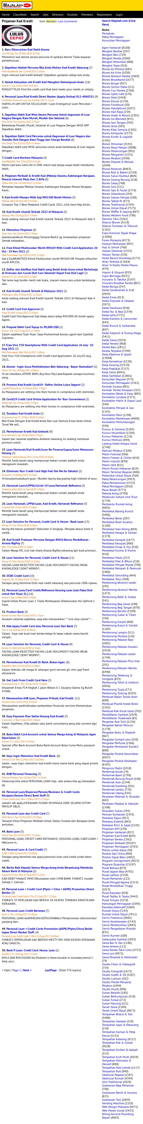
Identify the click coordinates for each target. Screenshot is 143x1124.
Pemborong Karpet (114, 622)
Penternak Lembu (113, 789)
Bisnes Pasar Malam (114, 147)
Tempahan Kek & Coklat (117, 1042)
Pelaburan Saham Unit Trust (119, 497)
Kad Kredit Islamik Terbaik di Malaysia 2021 (35, 291)
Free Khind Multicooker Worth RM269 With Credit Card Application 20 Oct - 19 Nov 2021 (49, 249)
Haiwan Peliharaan (114, 244)
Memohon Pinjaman (19, 230)
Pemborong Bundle (114, 611)
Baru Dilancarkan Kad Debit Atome (27, 49)
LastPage (51, 970)
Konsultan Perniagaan (116, 40)
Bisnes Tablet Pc (112, 201)
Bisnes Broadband (113, 79)
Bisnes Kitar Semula (114, 129)
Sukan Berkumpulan (115, 996)
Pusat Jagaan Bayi (113, 871)
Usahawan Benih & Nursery (119, 1092)
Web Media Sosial (113, 1110)
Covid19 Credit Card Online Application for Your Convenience (46, 399)
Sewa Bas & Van (112, 943)
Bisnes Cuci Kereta (113, 90)
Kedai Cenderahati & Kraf (118, 290)
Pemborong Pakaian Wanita (119, 668)
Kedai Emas (109, 297)
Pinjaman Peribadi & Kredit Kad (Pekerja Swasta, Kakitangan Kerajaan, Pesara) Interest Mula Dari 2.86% (48, 177)
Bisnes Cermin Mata (114, 87)
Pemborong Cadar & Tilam (119, 615)
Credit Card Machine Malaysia (23, 158)
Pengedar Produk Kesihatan (119, 761)
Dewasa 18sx (110, 219)
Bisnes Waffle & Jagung (117, 211)
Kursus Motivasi (112, 440)
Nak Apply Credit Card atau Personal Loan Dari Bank (40, 626)
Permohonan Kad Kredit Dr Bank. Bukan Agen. (36, 662)
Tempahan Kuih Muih (115, 1057)
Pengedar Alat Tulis (114, 721)
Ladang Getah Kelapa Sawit (119, 443)
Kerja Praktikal (111, 368)
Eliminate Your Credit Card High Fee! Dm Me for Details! (42, 471)
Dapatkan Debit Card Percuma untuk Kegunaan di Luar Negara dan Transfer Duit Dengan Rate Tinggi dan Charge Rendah (46, 138)
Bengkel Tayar (111, 65)
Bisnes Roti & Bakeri (115, 172)
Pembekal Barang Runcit (117, 511)
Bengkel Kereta (111, 58)
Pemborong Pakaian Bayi (117, 639)
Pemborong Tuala (113, 689)
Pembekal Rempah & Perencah (121, 568)
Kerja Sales (109, 372)
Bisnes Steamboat (113, 194)
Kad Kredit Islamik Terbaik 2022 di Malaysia (35, 212)
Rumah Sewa (110, 910)
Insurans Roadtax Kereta (117, 283)
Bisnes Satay (110, 183)
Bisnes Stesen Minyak (115, 197)
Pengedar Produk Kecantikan (120, 754)
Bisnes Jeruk (109, 126)
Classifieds (20, 14)
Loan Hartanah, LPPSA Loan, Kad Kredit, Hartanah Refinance (45, 504)
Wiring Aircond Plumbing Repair (118, 1115)
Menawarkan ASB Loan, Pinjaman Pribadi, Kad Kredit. (40, 698)
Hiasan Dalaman (112, 251)
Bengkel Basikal (112, 51)
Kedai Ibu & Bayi (112, 311)
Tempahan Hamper (114, 1021)
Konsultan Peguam (114, 379)
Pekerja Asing (110, 493)
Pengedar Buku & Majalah (118, 732)
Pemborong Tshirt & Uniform (120, 682)
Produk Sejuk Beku (114, 857)
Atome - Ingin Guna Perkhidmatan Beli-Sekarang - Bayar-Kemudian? (49, 367)
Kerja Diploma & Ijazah (116, 354)
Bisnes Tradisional (113, 204)
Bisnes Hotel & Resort (116, 115)
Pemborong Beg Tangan (117, 607)
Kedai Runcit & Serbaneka (118, 326)
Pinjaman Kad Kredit (115, 836)
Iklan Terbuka (110, 261)
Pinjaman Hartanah (114, 832)
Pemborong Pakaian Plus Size (121, 661)
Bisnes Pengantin (113, 154)
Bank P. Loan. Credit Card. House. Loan (31, 950)
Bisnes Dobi (109, 97)
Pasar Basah (109, 490)
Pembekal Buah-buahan (117, 522)
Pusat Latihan (110, 875)
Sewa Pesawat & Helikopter (119, 957)
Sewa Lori (108, 953)
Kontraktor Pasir (112, 415)
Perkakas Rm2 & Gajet (116, 825)
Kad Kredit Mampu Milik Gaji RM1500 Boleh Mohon (38, 197)
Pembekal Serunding (115, 575)
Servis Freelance (112, 918)
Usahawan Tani (111, 1100)
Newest (51, 21)
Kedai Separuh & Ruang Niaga (121, 333)
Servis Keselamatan (114, 921)
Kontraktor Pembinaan (116, 418)
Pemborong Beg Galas (116, 604)
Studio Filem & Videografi (118, 964)
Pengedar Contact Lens (116, 739)
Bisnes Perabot (111, 158)
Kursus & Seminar (113, 429)
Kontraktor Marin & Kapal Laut (121, 400)
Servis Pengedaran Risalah (119, 928)
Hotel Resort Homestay (116, 258)
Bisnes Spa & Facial (114, 190)
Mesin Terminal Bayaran (117, 472)
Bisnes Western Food (115, 215)
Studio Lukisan (111, 978)
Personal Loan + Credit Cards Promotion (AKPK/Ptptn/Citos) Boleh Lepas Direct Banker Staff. (47, 930)
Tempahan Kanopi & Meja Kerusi (118, 1033)
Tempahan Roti (111, 1071)
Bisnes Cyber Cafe (113, 94)
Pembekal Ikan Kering (116, 529)
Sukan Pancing (111, 1003)
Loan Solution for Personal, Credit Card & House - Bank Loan (45, 522)
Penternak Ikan (111, 782)
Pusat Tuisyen (110, 900)
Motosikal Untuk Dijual (116, 475)
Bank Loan (13, 831)
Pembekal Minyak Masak (117, 565)
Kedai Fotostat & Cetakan (118, 301)
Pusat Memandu (112, 878)
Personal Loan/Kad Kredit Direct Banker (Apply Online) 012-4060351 (49, 97)
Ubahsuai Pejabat (113, 1075)
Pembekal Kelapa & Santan (119, 532)
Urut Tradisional (112, 1082)
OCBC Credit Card (18, 576)
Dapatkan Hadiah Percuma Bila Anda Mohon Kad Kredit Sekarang (46, 68)
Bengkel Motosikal (114, 62)
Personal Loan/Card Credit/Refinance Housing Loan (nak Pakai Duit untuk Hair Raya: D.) (47, 592)
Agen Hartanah (111, 47)
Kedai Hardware (112, 308)
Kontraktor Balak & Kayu (118, 393)
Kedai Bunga (110, 286)
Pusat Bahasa (110, 868)
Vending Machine (113, 1103)
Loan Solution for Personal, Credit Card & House (38, 558)
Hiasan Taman (111, 254)
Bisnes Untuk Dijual (114, 208)
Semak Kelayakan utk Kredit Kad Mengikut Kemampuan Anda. (45, 82)
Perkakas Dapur (112, 818)
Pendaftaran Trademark (116, 718)
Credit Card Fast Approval (23, 309)
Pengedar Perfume (113, 743)
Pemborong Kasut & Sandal (120, 625)
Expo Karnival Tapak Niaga (119, 233)
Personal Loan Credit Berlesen (26, 911)
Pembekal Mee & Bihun (117, 561)
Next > (27, 970)
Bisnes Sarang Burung (116, 179)
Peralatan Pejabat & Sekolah (120, 803)
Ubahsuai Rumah (113, 1078)
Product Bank (15, 612)
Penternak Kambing (114, 786)
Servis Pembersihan (114, 925)
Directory (57, 14)
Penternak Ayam (112, 775)
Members (87, 14)
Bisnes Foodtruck (113, 105)
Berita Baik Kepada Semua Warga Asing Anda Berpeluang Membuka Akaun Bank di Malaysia (47, 869)
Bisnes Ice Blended (114, 119)
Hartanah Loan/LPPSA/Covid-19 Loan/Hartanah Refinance (44, 486)
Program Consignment (116, 860)
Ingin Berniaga (111, 276)
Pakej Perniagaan (113, 37)
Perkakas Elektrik (113, 821)
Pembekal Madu (112, 557)
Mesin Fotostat (111, 454)
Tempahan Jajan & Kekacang (120, 1025)
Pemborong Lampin (114, 632)
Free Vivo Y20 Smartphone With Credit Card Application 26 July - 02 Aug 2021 (47, 347)
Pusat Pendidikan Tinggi (117, 886)
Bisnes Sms (109, 186)
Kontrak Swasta (112, 386)
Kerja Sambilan (111, 376)
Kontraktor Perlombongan (118, 422)
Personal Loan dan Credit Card (26, 813)
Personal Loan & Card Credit (25, 850)
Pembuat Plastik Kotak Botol (120, 704)
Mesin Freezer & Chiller (117, 457)
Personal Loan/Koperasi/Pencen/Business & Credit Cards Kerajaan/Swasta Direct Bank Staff (41, 793)
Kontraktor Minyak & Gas (118, 408)
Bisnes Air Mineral (113, 69)
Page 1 (16, 970)
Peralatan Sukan (112, 811)
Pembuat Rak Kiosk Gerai (118, 711)
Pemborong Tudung (114, 693)
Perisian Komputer (113, 814)
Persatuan (108, 33)
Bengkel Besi (110, 55)
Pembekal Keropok (114, 543)
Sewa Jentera (110, 946)
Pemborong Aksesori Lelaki (119, 582)
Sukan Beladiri (111, 992)
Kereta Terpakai (111, 351)
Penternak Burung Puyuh (117, 778)
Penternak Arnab (112, 771)
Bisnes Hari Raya (112, 112)
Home (5, 14)
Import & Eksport (113, 272)
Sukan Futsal (110, 1000)
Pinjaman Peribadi (113, 843)
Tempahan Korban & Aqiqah (120, 1050)
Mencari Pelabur (112, 450)
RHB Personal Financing (22, 774)
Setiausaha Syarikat (114, 939)
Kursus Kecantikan (113, 433)
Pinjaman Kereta (112, 839)
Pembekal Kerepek (113, 540)
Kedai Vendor (110, 343)
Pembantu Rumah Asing (117, 504)
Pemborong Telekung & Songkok (117, 677)
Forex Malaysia (111, 240)
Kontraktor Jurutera (114, 397)
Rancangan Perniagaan (116, 903)
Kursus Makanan (112, 436)
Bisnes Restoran (112, 169)
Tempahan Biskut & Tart (117, 1014)
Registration (104, 14)
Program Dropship (113, 864)
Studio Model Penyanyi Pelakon (116, 983)
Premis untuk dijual (114, 850)
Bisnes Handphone (114, 108)
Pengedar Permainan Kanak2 (120, 746)
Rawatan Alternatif (113, 907)
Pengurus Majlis (112, 768)
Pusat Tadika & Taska (115, 896)
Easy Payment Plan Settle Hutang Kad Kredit (35, 716)
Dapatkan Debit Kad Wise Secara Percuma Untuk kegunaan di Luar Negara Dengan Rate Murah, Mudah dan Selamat (46, 116)
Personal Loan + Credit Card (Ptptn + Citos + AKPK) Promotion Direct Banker (48, 891)
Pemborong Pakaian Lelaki (119, 654)
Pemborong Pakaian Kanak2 (120, 647)
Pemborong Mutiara (114, 636)
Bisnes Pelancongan (115, 151)
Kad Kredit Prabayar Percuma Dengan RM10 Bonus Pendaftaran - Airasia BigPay (46, 541)
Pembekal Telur (112, 579)
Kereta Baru (109, 347)
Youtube (72, 14)
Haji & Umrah (110, 247)
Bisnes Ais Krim (111, 72)
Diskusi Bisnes (111, 222)
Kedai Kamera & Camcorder (119, 318)
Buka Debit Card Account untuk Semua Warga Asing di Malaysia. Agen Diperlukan (49, 736)
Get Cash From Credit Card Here (27, 680)
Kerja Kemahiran (112, 361)
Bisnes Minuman (112, 144)
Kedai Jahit (109, 315)
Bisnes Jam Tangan (114, 122)
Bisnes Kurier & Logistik (117, 136)
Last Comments (67, 21)
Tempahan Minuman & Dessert (116, 1062)
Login (119, 14)
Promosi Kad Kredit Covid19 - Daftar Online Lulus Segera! (44, 385)
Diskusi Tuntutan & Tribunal (120, 226)
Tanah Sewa (109, 1007)
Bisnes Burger (110, 83)
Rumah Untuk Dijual (115, 914)
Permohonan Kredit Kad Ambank (28, 431)
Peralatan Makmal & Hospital (121, 796)
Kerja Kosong (110, 365)
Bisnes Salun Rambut (115, 176)
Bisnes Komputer (112, 133)
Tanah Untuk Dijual (114, 1010)
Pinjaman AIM (111, 828)
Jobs (45, 14)
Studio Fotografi (112, 971)
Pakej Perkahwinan (114, 483)
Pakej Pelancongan (114, 479)
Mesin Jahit (109, 465)
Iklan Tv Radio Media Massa (119, 265)
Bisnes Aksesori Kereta (116, 76)
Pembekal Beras (112, 518)
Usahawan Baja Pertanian (118, 1085)
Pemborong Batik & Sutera (119, 597)
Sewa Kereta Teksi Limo (117, 950)
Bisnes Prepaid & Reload (117, 162)
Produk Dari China (113, 853)
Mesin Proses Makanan (116, 468)
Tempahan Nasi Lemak (116, 1067)
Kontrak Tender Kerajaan (117, 390)
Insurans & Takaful (114, 279)
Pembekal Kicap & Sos (116, 547)
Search (35, 14)
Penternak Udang (113, 793)
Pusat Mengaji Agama (115, 882)
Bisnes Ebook (110, 101)
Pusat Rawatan (111, 893)
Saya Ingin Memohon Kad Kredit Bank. (31, 756)
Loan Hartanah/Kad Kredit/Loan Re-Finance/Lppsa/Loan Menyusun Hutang (47, 451)
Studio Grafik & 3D (114, 975)
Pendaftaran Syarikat (115, 714)
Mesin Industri (111, 461)
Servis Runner (111, 935)
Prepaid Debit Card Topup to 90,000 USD (33, 327)
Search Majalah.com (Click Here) (119, 22)
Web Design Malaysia (115, 1107)
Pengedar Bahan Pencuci (117, 725)
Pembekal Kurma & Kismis (119, 550)
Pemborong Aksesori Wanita (119, 589)
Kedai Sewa (109, 340)
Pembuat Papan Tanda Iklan (119, 697)
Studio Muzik (110, 989)
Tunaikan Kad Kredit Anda (23, 413)
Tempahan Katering (114, 1039)
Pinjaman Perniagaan (115, 846)
